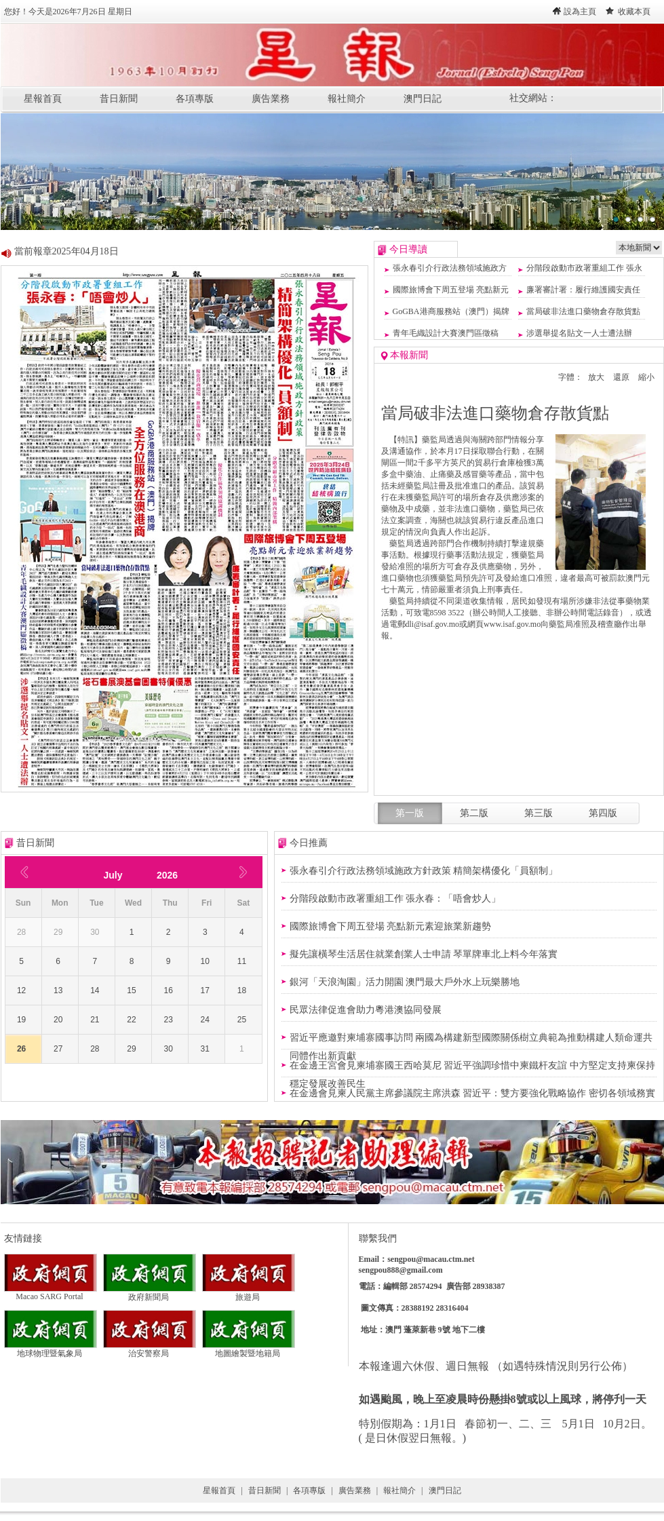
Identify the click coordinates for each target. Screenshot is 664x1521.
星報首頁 (43, 99)
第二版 (474, 813)
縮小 (646, 377)
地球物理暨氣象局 (50, 1349)
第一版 (409, 813)
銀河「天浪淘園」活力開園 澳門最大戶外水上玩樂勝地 (405, 982)
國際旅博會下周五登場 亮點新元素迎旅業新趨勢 (391, 926)
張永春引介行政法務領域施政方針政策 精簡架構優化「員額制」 (424, 871)
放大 (596, 377)
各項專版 (195, 99)
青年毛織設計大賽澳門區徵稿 (446, 333)
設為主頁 (580, 11)
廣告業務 (271, 99)
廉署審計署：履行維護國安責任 (583, 289)
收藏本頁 (634, 11)
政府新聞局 (149, 1293)
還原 (621, 377)
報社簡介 (347, 99)
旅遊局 (248, 1293)
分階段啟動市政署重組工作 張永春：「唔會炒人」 (395, 898)
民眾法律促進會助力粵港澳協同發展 (366, 1010)
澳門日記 (423, 99)
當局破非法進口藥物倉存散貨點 (583, 311)
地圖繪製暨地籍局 (248, 1349)
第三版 (538, 813)
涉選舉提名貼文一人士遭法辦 (579, 333)
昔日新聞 (119, 99)
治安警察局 (149, 1349)
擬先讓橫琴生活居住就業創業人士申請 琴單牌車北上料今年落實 (424, 954)
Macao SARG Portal (50, 1292)
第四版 (603, 813)
